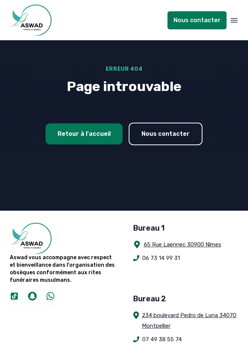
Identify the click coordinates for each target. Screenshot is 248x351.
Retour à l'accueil (84, 133)
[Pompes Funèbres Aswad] (62, 238)
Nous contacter (197, 20)
